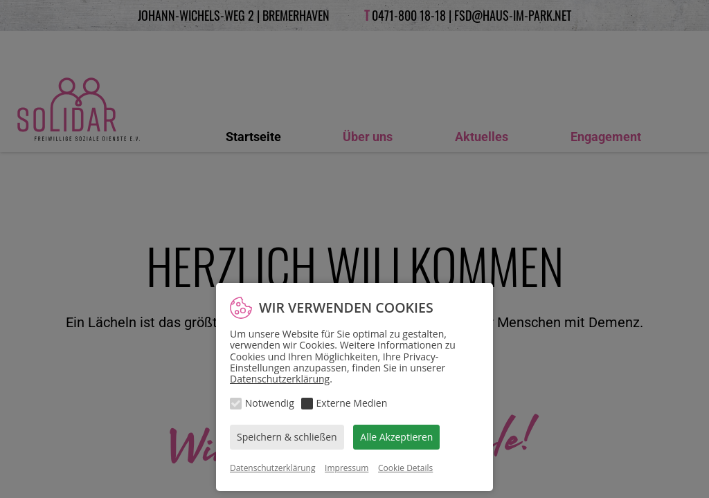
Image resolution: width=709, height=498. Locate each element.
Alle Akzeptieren (396, 436)
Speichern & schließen (287, 436)
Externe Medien (352, 402)
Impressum (346, 468)
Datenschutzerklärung (280, 378)
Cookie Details (405, 468)
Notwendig (269, 402)
